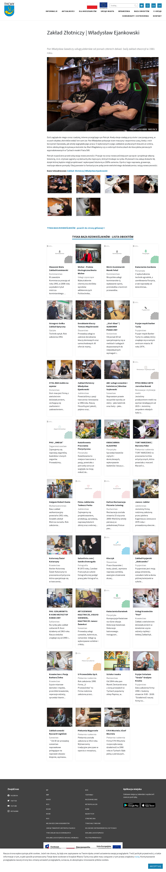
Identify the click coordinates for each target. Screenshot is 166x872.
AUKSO (48, 799)
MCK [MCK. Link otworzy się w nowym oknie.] (86, 790)
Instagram (13, 811)
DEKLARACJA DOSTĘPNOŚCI (94, 833)
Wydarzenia (124, 11)
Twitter (12, 801)
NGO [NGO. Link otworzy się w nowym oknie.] (47, 818)
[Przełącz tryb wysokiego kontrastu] (141, 5)
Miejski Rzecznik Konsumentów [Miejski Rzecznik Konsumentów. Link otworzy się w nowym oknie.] (58, 823)
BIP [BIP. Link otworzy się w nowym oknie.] (47, 790)
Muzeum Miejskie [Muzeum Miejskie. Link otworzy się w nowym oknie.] (91, 799)
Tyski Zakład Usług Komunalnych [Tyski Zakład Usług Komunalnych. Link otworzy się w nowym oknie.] (58, 833)
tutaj (137, 856)
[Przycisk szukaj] (135, 5)
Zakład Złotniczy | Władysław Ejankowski (87, 170)
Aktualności (68, 11)
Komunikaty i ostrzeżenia (135, 16)
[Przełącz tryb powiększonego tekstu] (147, 5)
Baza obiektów (141, 11)
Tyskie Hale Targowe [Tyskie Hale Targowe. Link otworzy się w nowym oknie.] (93, 823)
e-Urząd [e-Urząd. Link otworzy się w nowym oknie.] (158, 11)
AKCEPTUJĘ (155, 866)
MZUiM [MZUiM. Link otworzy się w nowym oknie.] (48, 809)
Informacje (51, 11)
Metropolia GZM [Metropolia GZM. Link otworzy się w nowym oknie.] (91, 804)
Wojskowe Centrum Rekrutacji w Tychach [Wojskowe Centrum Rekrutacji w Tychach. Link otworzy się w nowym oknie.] (100, 828)
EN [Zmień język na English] (153, 5)
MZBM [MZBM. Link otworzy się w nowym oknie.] (87, 809)
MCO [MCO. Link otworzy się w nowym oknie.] (47, 804)
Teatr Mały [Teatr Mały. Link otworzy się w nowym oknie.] (89, 795)
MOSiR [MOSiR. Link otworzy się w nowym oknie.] (48, 814)
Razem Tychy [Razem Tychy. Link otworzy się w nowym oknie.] (89, 814)
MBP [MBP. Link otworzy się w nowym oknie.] (47, 795)
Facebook (13, 795)
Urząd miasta (107, 11)
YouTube (12, 806)
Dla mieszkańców (87, 11)
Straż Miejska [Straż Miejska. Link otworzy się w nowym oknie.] (90, 818)
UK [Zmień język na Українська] (159, 5)
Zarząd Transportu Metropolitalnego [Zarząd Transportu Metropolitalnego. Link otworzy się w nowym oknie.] (60, 828)
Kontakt (157, 16)
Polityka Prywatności (93, 838)
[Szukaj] (124, 5)
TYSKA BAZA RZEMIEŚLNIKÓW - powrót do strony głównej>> (76, 228)
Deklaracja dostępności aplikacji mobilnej (62, 838)
